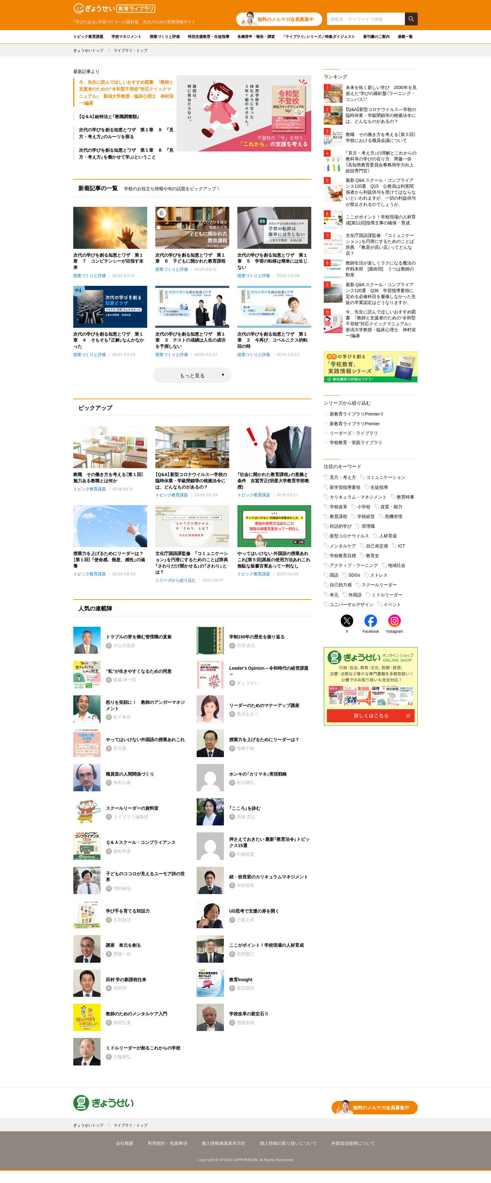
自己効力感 (341, 587)
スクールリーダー (379, 587)
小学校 (363, 509)
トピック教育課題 (88, 36)
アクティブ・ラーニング (354, 567)
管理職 (368, 529)
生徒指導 (379, 489)
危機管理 (393, 519)
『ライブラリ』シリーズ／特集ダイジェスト (319, 36)
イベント (392, 607)
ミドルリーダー (387, 597)
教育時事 (405, 499)
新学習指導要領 (345, 489)
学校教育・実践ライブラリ (356, 445)
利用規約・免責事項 (167, 1155)
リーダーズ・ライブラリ (354, 435)
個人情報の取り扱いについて (288, 1155)
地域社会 (397, 567)
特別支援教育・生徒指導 (208, 36)
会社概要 (124, 1155)
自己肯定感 (377, 548)
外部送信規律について (353, 1155)
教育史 (372, 558)
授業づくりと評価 (165, 36)
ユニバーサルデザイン (352, 607)
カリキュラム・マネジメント (358, 499)
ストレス (379, 577)
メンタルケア (343, 548)
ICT (401, 548)
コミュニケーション (386, 480)
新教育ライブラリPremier (355, 426)
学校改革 (338, 509)
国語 (334, 577)
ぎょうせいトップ (88, 50)
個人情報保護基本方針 (224, 1155)
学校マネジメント (126, 36)
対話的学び (341, 529)
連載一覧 (405, 36)
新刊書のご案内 (376, 36)
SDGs (354, 577)
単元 (334, 597)
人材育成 (388, 538)
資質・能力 (391, 509)
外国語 (355, 597)
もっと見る (192, 376)
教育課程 (338, 519)
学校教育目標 (343, 558)
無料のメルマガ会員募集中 (285, 19)
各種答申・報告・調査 (256, 36)
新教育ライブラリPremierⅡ (357, 416)
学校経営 (366, 519)
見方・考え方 (343, 480)
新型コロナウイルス (349, 538)
